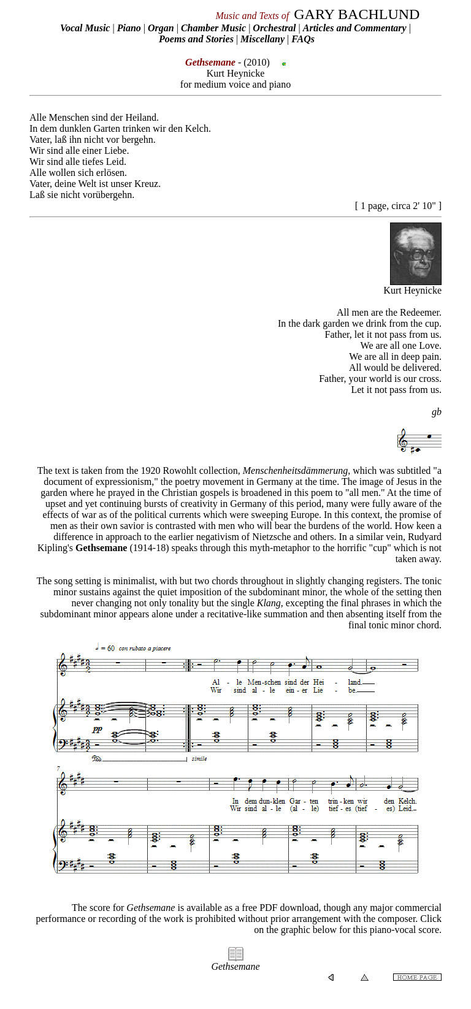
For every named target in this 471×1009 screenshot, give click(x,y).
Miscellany (262, 39)
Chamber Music (213, 28)
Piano (129, 28)
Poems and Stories (196, 39)
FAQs (303, 39)
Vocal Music (85, 28)
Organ (161, 28)
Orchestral (275, 28)
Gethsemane (101, 548)
